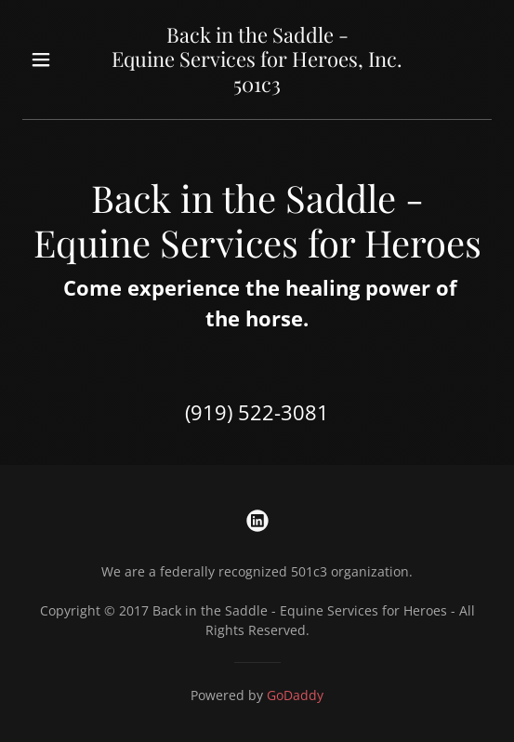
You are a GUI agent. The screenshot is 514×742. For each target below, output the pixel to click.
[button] (57, 59)
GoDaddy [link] (295, 695)
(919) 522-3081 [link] (257, 412)
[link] (257, 86)
